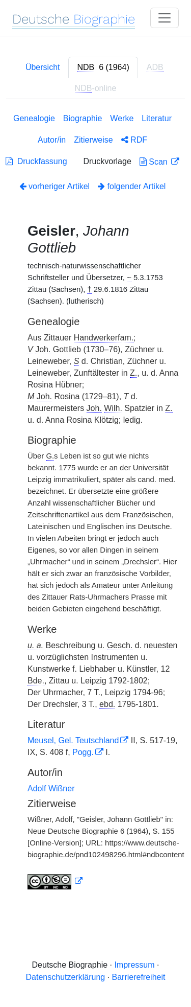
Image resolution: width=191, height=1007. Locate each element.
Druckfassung (36, 161)
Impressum (134, 964)
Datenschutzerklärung (65, 977)
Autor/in (52, 139)
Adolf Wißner (51, 788)
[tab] (103, 67)
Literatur (157, 118)
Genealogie (34, 118)
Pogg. (83, 752)
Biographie (82, 118)
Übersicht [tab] (42, 67)
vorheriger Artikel (54, 186)
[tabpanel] (95, 503)
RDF (134, 139)
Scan (155, 161)
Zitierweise (93, 139)
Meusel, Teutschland (73, 740)
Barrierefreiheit (139, 977)
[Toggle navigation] (164, 18)
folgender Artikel (132, 186)
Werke (121, 118)
